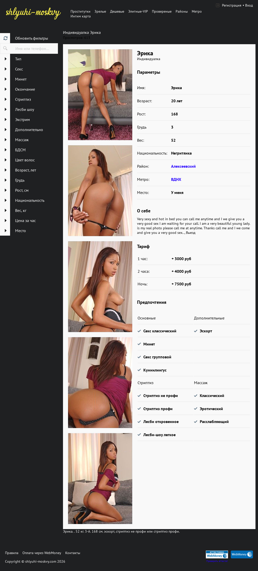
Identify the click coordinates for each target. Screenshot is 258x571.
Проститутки (80, 11)
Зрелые (100, 11)
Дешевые (117, 11)
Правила (11, 553)
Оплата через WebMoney (41, 553)
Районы (182, 11)
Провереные (162, 11)
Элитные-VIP (138, 11)
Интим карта (81, 16)
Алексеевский (183, 166)
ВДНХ (176, 179)
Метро (197, 11)
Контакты (72, 553)
